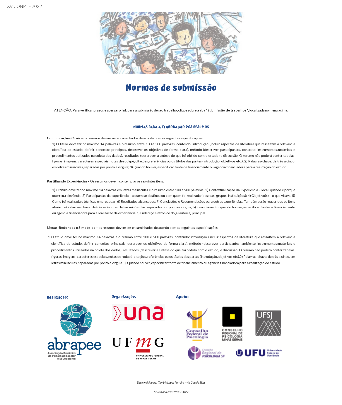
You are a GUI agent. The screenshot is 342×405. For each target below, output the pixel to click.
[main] (171, 87)
